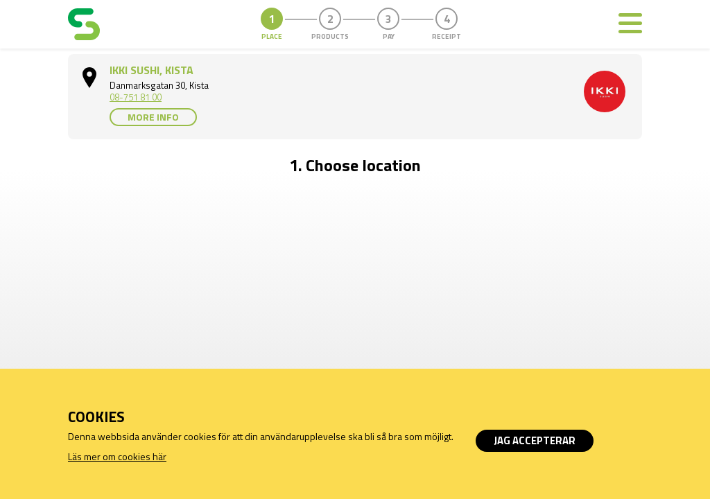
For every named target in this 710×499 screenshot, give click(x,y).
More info (153, 117)
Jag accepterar (534, 440)
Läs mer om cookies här (117, 456)
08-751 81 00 (136, 97)
